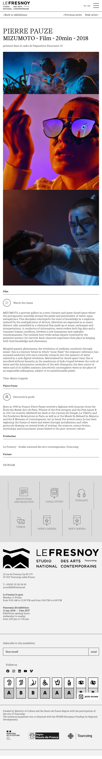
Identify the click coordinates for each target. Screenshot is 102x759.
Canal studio (54, 501)
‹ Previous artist (72, 14)
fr (85, 6)
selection (26, 501)
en (89, 6)
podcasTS (81, 500)
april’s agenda (46, 528)
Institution (24, 499)
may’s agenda (77, 528)
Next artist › (92, 14)
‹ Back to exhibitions (15, 14)
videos (20, 526)
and (17, 501)
